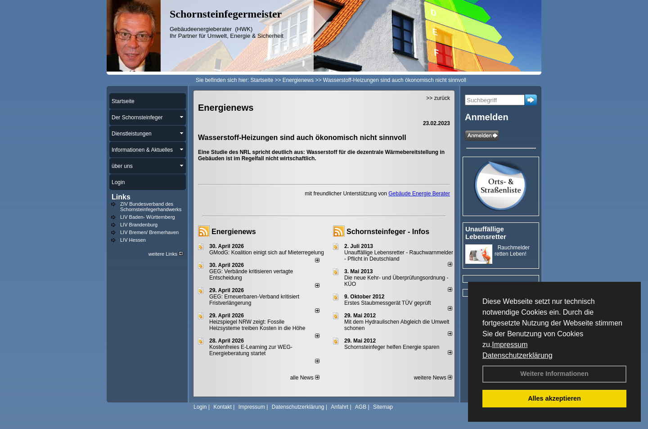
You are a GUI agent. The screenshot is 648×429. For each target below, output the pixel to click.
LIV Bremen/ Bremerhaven (149, 232)
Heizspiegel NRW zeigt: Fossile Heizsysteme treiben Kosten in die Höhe (257, 325)
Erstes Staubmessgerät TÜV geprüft (387, 303)
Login (200, 407)
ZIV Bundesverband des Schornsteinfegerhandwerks (150, 206)
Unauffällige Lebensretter (485, 232)
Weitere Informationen (554, 373)
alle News (305, 378)
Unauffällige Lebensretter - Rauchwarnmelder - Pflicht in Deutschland (398, 255)
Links (121, 197)
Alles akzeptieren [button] (554, 398)
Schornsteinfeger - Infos (387, 231)
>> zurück (438, 98)
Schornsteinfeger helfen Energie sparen (391, 347)
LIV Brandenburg (139, 224)
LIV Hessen (133, 240)
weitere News (433, 378)
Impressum (509, 344)
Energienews (234, 231)
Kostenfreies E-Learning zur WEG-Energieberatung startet (250, 350)
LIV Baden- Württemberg (147, 217)
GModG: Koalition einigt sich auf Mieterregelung (266, 252)
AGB (360, 407)
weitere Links (165, 254)
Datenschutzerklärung (517, 355)
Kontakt (222, 407)
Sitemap (383, 407)
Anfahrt (339, 407)
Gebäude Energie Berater (419, 193)
